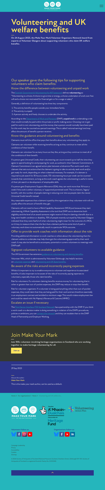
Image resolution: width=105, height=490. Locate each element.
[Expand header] (101, 6)
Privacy (13, 448)
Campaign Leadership (18, 445)
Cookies (13, 452)
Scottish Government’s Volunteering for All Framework (38, 93)
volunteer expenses (22, 262)
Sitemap (14, 454)
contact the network (46, 314)
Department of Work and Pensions (41, 119)
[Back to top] (52, 473)
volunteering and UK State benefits (50, 262)
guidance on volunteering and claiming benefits (62, 254)
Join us (16, 350)
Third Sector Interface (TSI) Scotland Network (35, 307)
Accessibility (15, 450)
